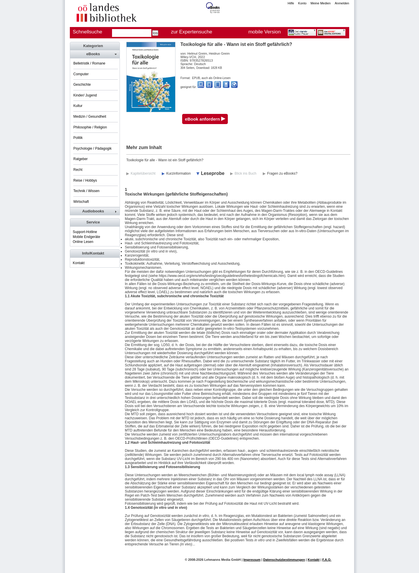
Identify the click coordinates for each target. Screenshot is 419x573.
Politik (78, 138)
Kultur (77, 106)
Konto (302, 3)
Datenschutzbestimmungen (284, 559)
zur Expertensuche (191, 32)
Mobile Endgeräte (86, 237)
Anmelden (342, 3)
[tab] (94, 54)
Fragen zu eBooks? (282, 173)
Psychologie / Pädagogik (92, 148)
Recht (77, 170)
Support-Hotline (85, 232)
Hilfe (291, 3)
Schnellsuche (87, 32)
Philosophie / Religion (90, 127)
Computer (81, 74)
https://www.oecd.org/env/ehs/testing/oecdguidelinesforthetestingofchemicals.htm (222, 276)
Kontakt (79, 263)
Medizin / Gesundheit (89, 116)
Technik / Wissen (86, 191)
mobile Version (264, 32)
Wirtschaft (81, 202)
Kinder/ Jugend (85, 95)
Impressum (252, 559)
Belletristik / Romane (89, 63)
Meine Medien (320, 3)
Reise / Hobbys (85, 180)
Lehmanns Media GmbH (222, 559)
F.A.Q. (326, 559)
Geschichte (82, 85)
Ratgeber (80, 159)
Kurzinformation (178, 173)
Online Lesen (83, 242)
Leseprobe (212, 173)
